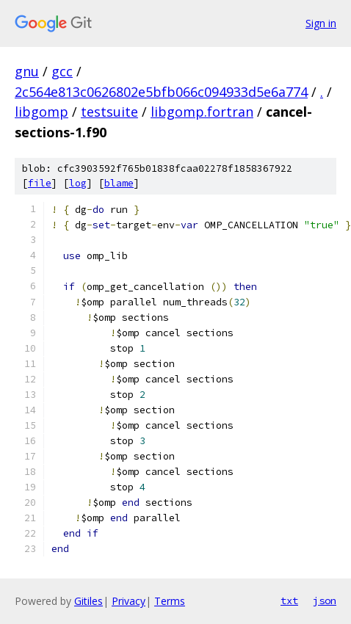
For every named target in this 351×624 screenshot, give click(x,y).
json (324, 600)
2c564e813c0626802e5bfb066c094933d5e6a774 (161, 92)
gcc (62, 71)
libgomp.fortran (202, 111)
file (39, 183)
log (78, 183)
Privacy (128, 601)
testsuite (109, 111)
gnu (27, 71)
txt (289, 600)
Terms (169, 601)
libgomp (41, 111)
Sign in (320, 23)
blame (119, 183)
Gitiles (88, 601)
